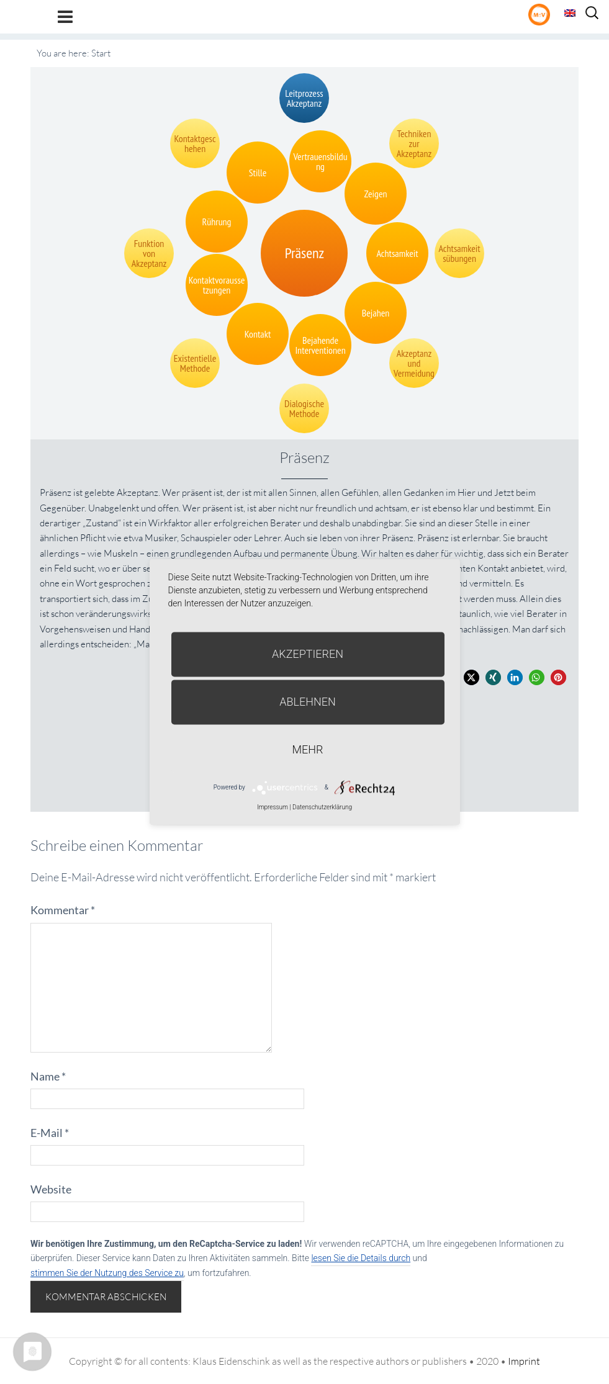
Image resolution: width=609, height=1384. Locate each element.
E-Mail (49, 1132)
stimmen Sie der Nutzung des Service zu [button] (107, 1273)
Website (50, 1189)
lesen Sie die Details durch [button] (360, 1258)
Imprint (524, 1361)
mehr (307, 749)
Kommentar (62, 910)
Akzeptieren (307, 653)
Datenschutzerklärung (322, 807)
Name (48, 1076)
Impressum (272, 807)
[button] (471, 677)
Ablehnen (307, 701)
